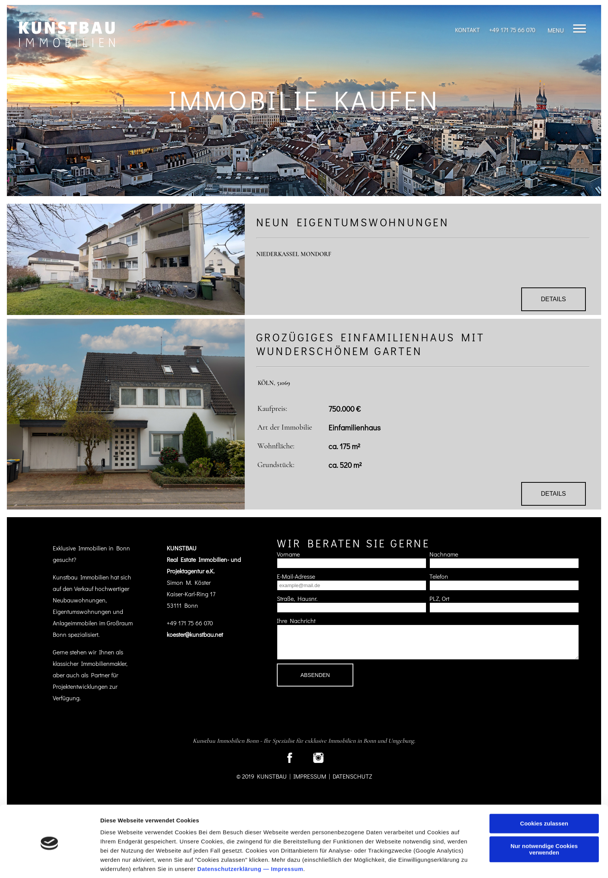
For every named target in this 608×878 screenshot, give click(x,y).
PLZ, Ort (439, 598)
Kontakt (467, 30)
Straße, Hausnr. (297, 598)
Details (553, 299)
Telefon (438, 576)
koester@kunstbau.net (195, 634)
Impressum (287, 842)
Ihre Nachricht (296, 621)
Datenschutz (352, 776)
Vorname (288, 554)
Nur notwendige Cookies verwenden (544, 821)
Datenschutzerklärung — (234, 842)
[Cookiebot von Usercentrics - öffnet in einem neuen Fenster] (49, 863)
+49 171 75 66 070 (512, 30)
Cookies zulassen (544, 796)
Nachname (443, 554)
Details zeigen (119, 863)
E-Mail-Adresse (296, 576)
